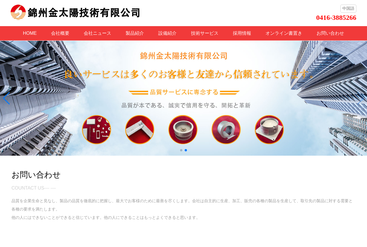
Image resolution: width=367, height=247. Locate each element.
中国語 (348, 8)
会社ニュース (97, 33)
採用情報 (242, 33)
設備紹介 (167, 33)
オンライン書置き (284, 33)
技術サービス (204, 33)
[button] (181, 150)
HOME (30, 33)
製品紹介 (135, 33)
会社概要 (60, 33)
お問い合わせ (330, 33)
